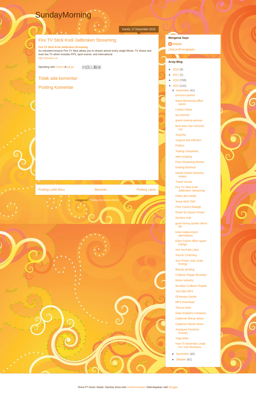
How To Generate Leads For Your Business (190, 345)
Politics (179, 145)
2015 (176, 85)
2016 (176, 80)
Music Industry (184, 280)
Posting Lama (146, 189)
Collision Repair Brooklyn (191, 274)
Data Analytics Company (190, 313)
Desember (183, 90)
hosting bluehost (185, 167)
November (183, 353)
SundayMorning (63, 14)
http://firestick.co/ (48, 58)
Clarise (177, 44)
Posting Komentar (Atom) (104, 199)
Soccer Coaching (186, 255)
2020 (176, 69)
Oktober (181, 359)
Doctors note (183, 217)
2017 (176, 74)
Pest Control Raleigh (188, 206)
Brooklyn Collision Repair (191, 285)
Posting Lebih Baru (51, 189)
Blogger (173, 387)
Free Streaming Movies (189, 162)
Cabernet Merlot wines (189, 324)
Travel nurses (183, 181)
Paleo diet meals (185, 196)
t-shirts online (183, 109)
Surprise (180, 134)
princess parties (185, 95)
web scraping (183, 156)
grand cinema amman (188, 120)
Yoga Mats (182, 338)
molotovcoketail (136, 387)
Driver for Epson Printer (190, 212)
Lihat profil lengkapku (181, 49)
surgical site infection (188, 140)
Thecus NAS (183, 307)
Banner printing (184, 269)
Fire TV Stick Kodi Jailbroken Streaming (63, 47)
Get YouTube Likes (187, 249)
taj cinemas (182, 115)
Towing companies (186, 151)
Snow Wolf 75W (185, 201)
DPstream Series (186, 296)
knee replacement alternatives (186, 233)
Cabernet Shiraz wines (189, 318)
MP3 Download (184, 302)
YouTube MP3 (184, 291)
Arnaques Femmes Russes (187, 331)
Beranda (101, 189)
